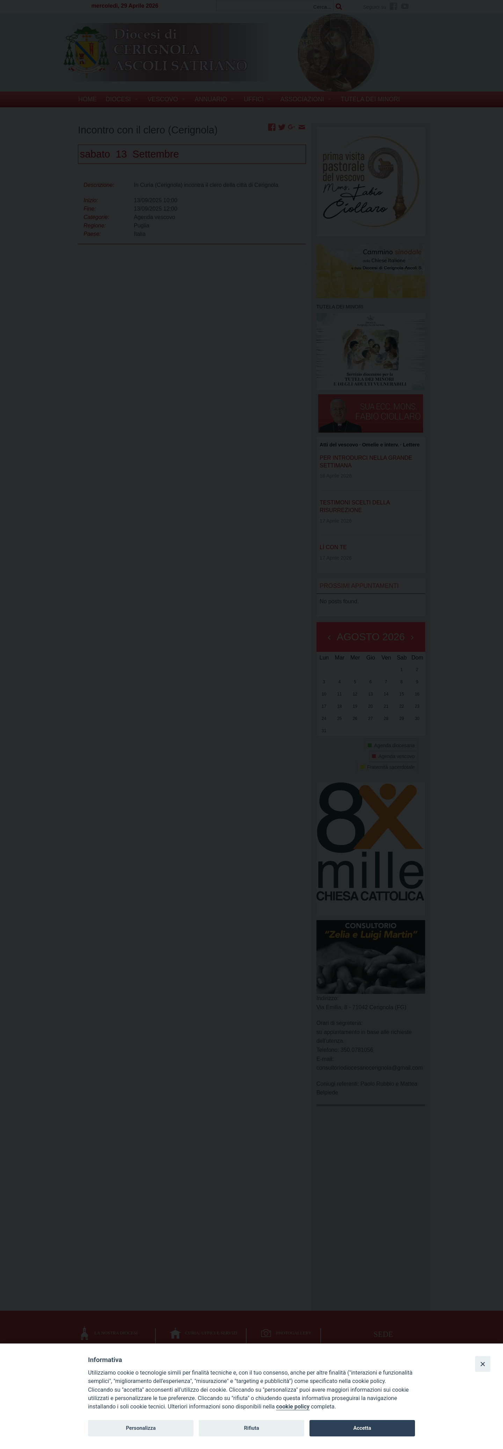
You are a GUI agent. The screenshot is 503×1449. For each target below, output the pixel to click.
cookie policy (292, 1406)
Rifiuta (251, 1428)
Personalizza (140, 1428)
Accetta (362, 1428)
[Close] (482, 1363)
